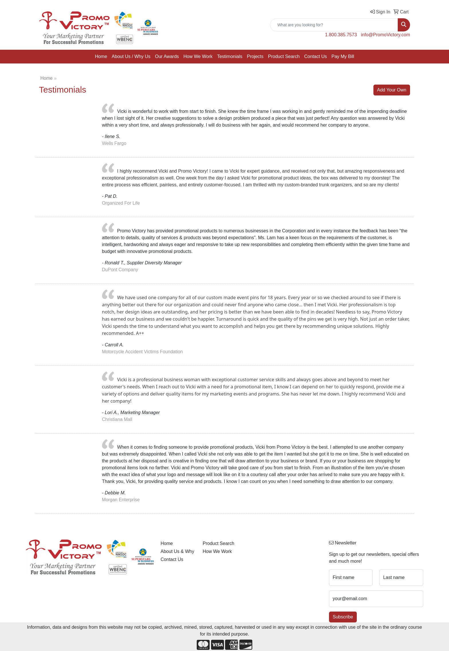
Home (101, 56)
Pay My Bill (342, 56)
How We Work (198, 56)
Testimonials (229, 56)
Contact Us (315, 56)
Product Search (284, 56)
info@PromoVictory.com (385, 34)
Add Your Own (391, 89)
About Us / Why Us (131, 56)
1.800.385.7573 (341, 34)
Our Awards (167, 56)
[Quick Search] (334, 24)
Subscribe (343, 616)
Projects (255, 56)
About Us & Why (177, 551)
